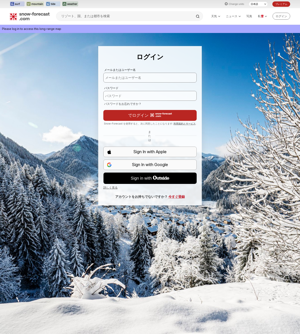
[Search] (198, 16)
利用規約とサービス (185, 123)
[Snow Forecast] (30, 16)
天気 (215, 16)
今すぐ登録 (176, 197)
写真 (249, 16)
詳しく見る (110, 187)
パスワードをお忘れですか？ (122, 103)
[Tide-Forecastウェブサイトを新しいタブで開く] (53, 4)
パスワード (111, 88)
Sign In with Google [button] (137, 164)
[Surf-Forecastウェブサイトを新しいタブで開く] (17, 4)
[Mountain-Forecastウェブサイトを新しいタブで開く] (35, 4)
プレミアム (281, 4)
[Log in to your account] (281, 16)
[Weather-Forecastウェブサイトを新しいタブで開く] (70, 4)
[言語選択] (258, 4)
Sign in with (150, 178)
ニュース (233, 16)
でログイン (150, 115)
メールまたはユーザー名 (120, 69)
